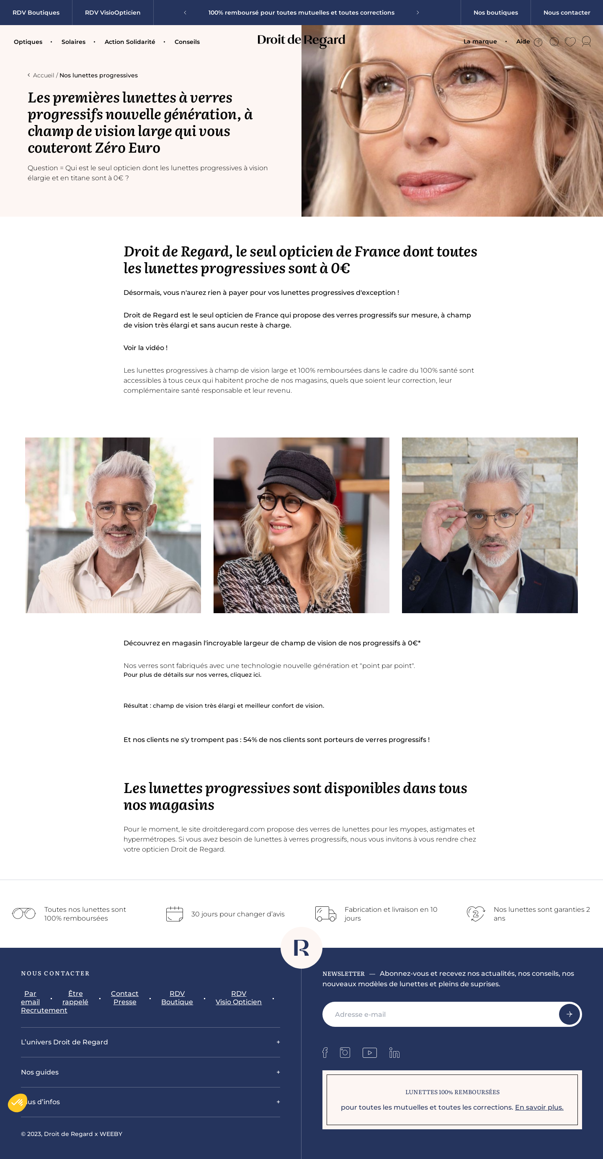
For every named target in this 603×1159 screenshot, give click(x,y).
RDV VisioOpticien (113, 12)
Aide (529, 42)
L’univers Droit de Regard (64, 1042)
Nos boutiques (496, 12)
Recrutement (44, 1010)
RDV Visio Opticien (239, 998)
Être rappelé (75, 998)
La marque (480, 41)
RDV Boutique (177, 998)
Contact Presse (125, 998)
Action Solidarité (130, 42)
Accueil (41, 75)
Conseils (187, 42)
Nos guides (40, 1072)
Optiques (28, 42)
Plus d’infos (40, 1102)
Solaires (73, 42)
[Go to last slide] (188, 12)
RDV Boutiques (36, 12)
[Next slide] (415, 12)
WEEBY (111, 1134)
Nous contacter (567, 12)
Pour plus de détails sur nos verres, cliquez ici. (193, 674)
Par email (30, 998)
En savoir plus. (539, 1107)
